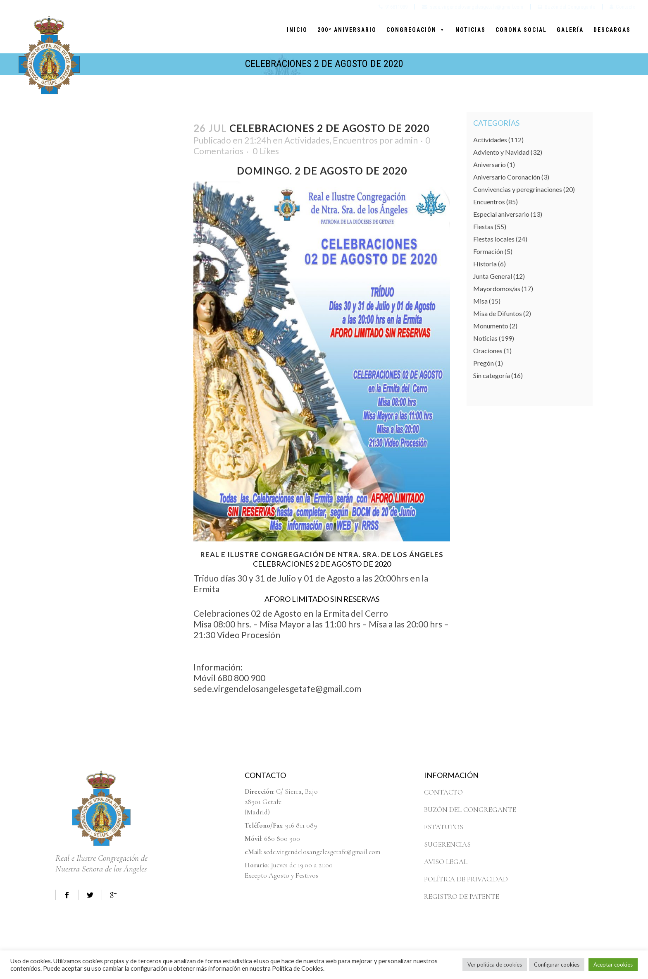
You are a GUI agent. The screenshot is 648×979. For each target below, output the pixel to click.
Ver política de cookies (494, 964)
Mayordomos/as (496, 288)
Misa (480, 301)
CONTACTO (443, 792)
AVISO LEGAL (445, 861)
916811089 (393, 7)
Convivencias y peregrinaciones (517, 189)
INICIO (297, 29)
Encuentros (355, 140)
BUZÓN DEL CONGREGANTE (470, 809)
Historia (485, 264)
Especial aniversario (501, 214)
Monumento (490, 326)
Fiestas (483, 226)
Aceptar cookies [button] (613, 964)
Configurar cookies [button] (556, 964)
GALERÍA (570, 29)
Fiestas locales (494, 239)
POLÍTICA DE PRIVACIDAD (466, 879)
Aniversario (489, 164)
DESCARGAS (612, 29)
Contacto (623, 7)
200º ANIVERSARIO (346, 29)
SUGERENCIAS (447, 844)
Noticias (485, 338)
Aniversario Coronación (506, 177)
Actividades (306, 140)
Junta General (492, 276)
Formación (488, 251)
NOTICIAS (470, 29)
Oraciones (488, 350)
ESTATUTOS (443, 827)
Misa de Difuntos (497, 313)
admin (406, 140)
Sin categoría (491, 375)
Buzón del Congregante (566, 7)
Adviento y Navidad (501, 152)
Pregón (483, 363)
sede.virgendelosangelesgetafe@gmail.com (472, 7)
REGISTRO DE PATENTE (461, 896)
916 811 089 (301, 825)
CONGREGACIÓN (416, 29)
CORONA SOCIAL (521, 29)
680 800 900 (282, 838)
